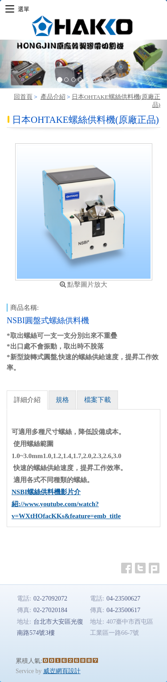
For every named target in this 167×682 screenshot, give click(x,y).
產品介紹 (53, 96)
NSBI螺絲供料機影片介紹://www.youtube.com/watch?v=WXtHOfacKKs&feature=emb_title (66, 504)
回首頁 (23, 96)
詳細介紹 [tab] (27, 399)
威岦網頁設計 (62, 671)
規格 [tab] (62, 399)
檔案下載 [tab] (97, 399)
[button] (12, 64)
